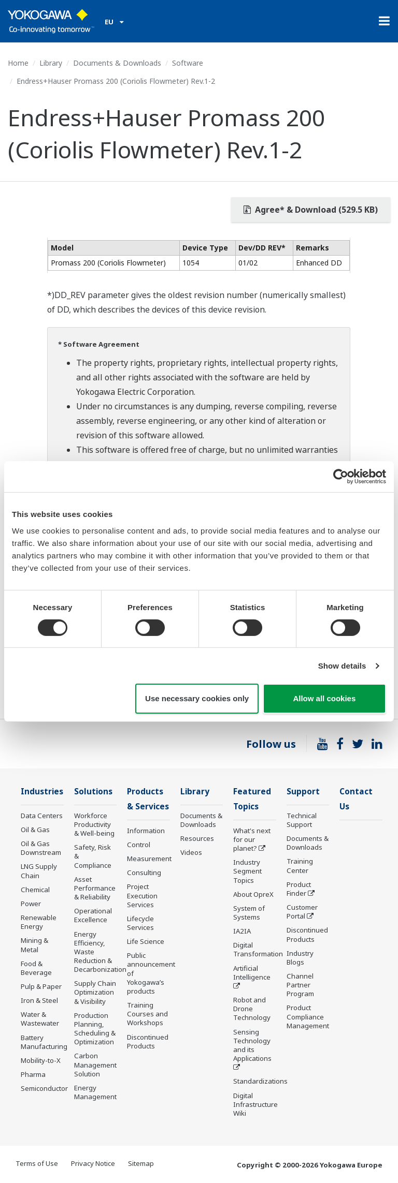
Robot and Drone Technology (252, 1008)
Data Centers (42, 815)
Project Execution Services (142, 895)
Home (18, 63)
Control (138, 844)
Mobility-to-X (41, 1060)
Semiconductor (44, 1088)
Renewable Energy (38, 922)
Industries (42, 791)
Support (303, 791)
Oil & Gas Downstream (41, 848)
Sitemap (141, 1163)
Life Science (145, 941)
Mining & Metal (34, 945)
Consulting (144, 872)
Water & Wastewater (40, 1019)
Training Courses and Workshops (147, 1013)
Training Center (300, 865)
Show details (342, 665)
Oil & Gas (35, 829)
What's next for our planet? (252, 839)
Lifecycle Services (140, 923)
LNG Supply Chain (39, 871)
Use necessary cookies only (197, 698)
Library (50, 63)
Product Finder (299, 889)
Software (187, 63)
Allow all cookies (324, 698)
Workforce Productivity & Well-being (94, 824)
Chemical (35, 889)
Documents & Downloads (117, 63)
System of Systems (249, 913)
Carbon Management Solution (95, 1064)
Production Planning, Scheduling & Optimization (95, 1028)
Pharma (33, 1074)
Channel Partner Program (300, 984)
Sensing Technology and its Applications (252, 1045)
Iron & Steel (39, 1000)
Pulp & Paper (41, 986)
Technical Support (302, 820)
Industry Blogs (300, 958)
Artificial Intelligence (252, 973)
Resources (197, 838)
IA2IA (242, 931)
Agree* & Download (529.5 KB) (311, 209)
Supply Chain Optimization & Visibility (95, 992)
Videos (191, 852)
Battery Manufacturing (44, 1042)
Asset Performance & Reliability (95, 888)
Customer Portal (302, 912)
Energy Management (95, 1092)
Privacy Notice (93, 1163)
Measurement (149, 858)
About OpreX (253, 894)
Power (31, 903)
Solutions (93, 791)
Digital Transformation (258, 949)
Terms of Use (37, 1163)
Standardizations (260, 1081)
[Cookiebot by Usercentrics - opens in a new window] (340, 476)
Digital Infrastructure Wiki (255, 1104)
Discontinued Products (147, 1041)
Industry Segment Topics (247, 870)
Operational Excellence (93, 915)
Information (146, 830)
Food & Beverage (36, 968)
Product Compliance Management (308, 1016)
